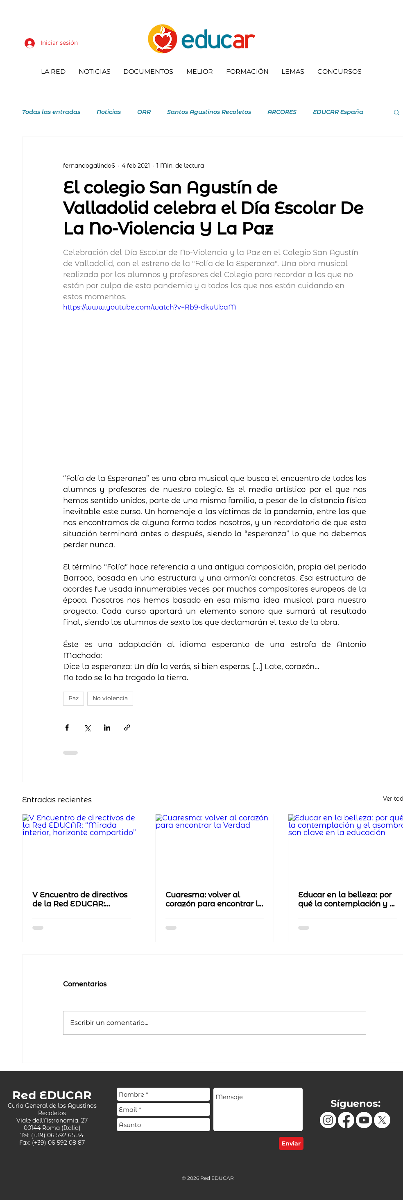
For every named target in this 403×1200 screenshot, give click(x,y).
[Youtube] (364, 1120)
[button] (397, 112)
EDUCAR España (338, 112)
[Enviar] (291, 1143)
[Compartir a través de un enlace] (127, 727)
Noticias (109, 112)
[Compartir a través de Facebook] (67, 727)
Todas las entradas (51, 112)
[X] (382, 1120)
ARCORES (282, 112)
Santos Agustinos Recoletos (209, 112)
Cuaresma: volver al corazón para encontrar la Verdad (214, 899)
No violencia (110, 698)
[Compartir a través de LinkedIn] (107, 727)
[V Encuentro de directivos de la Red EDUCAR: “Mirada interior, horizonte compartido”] (82, 847)
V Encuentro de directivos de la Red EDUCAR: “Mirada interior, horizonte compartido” (79, 899)
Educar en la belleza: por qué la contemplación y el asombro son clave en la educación (347, 899)
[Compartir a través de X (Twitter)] (87, 727)
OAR (144, 112)
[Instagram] (328, 1120)
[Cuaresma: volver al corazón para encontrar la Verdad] (215, 847)
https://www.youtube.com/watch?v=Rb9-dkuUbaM (149, 307)
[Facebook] (346, 1120)
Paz (73, 698)
